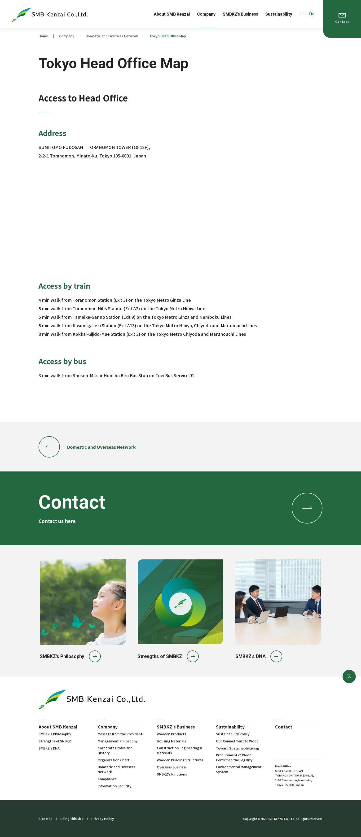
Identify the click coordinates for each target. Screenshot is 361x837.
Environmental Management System (239, 769)
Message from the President (120, 734)
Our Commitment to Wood (237, 741)
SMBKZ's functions (172, 774)
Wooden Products (171, 734)
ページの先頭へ (349, 676)
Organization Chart (113, 760)
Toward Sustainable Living (237, 748)
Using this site (72, 818)
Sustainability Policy (233, 734)
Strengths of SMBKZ (55, 741)
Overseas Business (172, 767)
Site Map (46, 818)
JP (301, 14)
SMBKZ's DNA (49, 748)
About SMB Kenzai (58, 727)
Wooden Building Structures (180, 760)
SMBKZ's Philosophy (55, 734)
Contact (283, 727)
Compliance (107, 778)
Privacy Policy (102, 818)
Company (108, 727)
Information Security (115, 786)
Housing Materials (171, 741)
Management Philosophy (118, 741)
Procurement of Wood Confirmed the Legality (234, 757)
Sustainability (230, 727)
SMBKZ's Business (176, 727)
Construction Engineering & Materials (179, 750)
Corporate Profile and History (115, 750)
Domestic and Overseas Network (116, 769)
